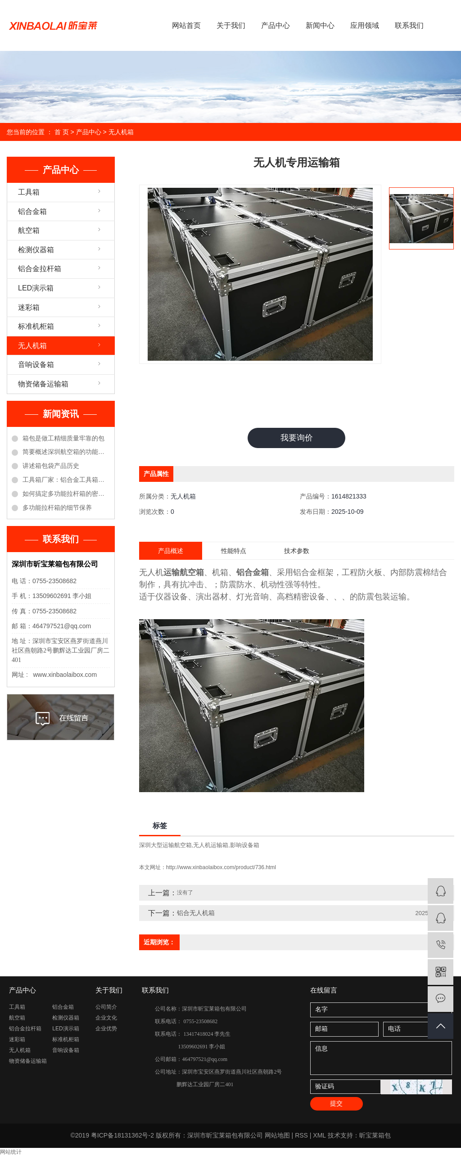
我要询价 (296, 437)
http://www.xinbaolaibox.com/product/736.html (221, 867)
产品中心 (275, 25)
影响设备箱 (244, 845)
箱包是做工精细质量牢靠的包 (63, 438)
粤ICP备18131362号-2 (122, 1135)
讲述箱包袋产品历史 (51, 465)
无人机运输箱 (210, 845)
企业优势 (106, 1028)
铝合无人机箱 (196, 912)
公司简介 (106, 1007)
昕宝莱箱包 (375, 1135)
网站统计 (11, 1152)
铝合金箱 (32, 211)
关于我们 (231, 25)
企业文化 (106, 1018)
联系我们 (409, 25)
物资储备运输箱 (43, 384)
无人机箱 (121, 132)
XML (319, 1135)
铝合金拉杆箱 (39, 268)
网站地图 (277, 1135)
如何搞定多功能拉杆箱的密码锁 (66, 493)
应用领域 (364, 25)
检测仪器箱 (36, 250)
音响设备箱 (36, 364)
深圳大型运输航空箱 (165, 845)
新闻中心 (320, 25)
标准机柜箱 (36, 326)
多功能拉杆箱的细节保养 (57, 507)
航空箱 (29, 230)
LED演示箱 (36, 288)
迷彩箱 (29, 307)
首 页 (61, 132)
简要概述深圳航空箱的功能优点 (66, 451)
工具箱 (29, 192)
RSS (301, 1135)
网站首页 (186, 25)
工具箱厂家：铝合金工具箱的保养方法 (66, 479)
